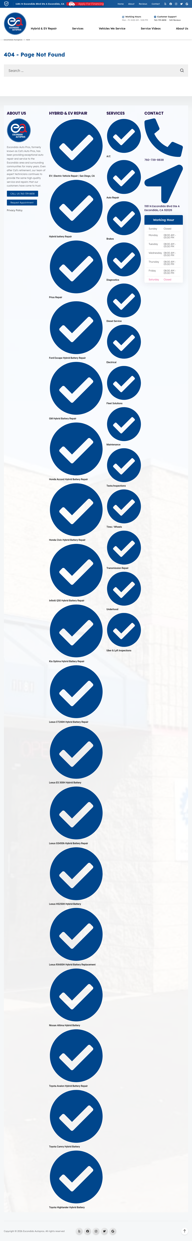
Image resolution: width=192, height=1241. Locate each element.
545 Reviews (175, 20)
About (131, 4)
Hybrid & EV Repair (44, 28)
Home (121, 4)
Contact (156, 4)
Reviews (143, 4)
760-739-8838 (160, 20)
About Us (182, 28)
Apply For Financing (91, 4)
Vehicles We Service (112, 28)
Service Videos (151, 28)
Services (77, 28)
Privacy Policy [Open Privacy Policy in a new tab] (14, 210)
